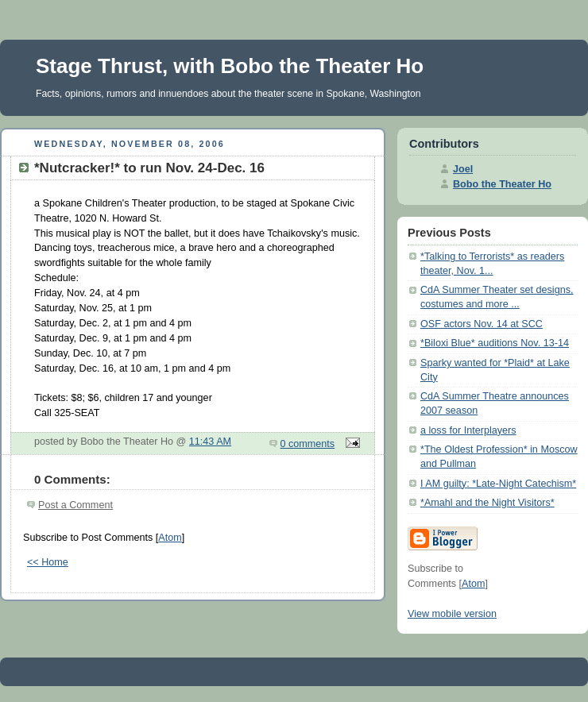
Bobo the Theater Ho (502, 184)
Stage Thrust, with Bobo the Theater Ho (230, 66)
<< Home (47, 562)
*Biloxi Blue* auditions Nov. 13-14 (494, 343)
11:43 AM (210, 441)
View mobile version (452, 613)
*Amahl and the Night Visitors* (487, 502)
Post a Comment (75, 505)
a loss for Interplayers (468, 430)
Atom (169, 537)
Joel (463, 169)
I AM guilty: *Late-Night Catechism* (498, 483)
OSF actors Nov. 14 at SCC (481, 324)
